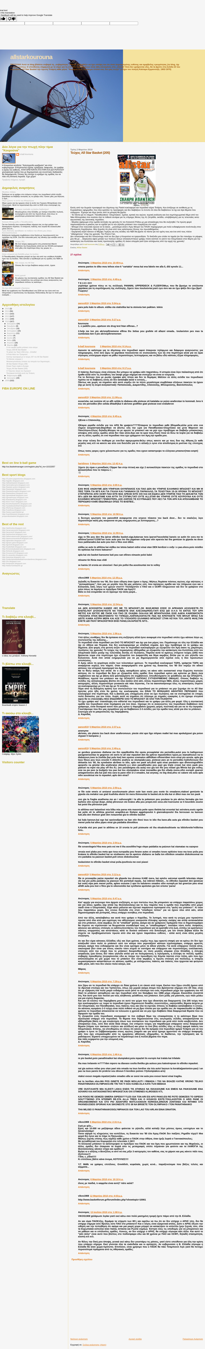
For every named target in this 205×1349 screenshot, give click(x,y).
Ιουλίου (10, 335)
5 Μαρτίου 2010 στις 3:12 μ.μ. (105, 874)
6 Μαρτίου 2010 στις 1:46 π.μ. (106, 1054)
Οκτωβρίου (11, 328)
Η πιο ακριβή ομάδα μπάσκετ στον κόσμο (21, 347)
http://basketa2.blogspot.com (14, 489)
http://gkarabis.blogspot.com (14, 540)
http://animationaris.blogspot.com (16, 485)
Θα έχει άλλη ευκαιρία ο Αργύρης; (16, 288)
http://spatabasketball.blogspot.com (17, 506)
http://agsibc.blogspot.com (13, 481)
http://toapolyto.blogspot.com (14, 563)
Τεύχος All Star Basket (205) (17, 368)
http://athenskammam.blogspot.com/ (17, 536)
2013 (7, 314)
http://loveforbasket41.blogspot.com (17, 504)
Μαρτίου (10, 345)
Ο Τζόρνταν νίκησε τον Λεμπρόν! (18, 371)
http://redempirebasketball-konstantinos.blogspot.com (24, 559)
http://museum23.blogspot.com (15, 553)
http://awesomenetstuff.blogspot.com (17, 538)
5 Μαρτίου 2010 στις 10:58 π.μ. (106, 514)
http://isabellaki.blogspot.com (14, 547)
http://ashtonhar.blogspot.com (14, 534)
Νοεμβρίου (11, 326)
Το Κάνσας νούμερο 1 (14, 359)
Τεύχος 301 (20, 241)
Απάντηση (83, 270)
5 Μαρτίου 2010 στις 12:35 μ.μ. (106, 577)
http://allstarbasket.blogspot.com (15, 483)
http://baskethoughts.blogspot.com (16, 491)
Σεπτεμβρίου (12, 331)
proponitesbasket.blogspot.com (15, 516)
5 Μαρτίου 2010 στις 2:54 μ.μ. (106, 842)
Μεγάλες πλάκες (9, 192)
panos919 (83, 303)
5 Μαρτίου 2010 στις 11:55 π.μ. (106, 533)
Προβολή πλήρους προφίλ (13, 180)
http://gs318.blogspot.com (13, 545)
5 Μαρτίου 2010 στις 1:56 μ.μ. (106, 633)
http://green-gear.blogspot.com (15, 543)
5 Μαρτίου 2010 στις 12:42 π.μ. (106, 463)
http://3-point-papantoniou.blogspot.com (18, 479)
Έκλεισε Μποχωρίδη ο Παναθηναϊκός (17, 222)
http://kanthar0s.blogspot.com (14, 499)
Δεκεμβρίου (12, 324)
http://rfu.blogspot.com (11, 561)
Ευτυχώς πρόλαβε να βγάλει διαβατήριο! (32, 209)
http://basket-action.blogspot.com (16, 487)
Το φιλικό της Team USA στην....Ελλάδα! (21, 352)
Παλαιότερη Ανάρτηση (193, 1339)
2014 (7, 311)
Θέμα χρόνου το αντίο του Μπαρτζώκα (18, 200)
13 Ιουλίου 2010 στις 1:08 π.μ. (106, 1212)
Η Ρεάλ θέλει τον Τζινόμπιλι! (16, 354)
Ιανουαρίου (11, 378)
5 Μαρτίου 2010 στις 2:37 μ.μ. (105, 727)
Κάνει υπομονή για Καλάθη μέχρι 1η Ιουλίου (20, 254)
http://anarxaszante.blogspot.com (16, 530)
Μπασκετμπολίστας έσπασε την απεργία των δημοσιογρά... (28, 361)
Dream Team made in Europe (17, 366)
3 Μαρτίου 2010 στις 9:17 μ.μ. (115, 368)
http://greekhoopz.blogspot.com (15, 497)
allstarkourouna (31, 57)
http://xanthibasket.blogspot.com (15, 514)
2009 (7, 380)
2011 (7, 319)
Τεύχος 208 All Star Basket (16, 350)
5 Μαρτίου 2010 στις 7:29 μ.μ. (106, 981)
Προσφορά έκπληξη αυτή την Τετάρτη (20, 373)
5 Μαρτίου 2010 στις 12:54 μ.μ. (106, 604)
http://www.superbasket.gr (13, 512)
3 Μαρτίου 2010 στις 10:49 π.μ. (106, 262)
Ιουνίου (10, 338)
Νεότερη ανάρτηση (79, 1339)
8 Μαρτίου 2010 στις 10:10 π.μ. (106, 1179)
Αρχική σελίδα (135, 1339)
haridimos (83, 463)
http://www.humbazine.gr (12, 565)
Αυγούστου (11, 333)
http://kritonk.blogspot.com (13, 551)
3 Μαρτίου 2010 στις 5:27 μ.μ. (105, 319)
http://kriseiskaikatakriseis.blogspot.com (18, 549)
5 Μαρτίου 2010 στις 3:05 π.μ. (106, 485)
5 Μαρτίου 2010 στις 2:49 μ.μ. (105, 748)
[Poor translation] (12, 19)
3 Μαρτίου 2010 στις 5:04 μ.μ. (105, 303)
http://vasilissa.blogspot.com (14, 510)
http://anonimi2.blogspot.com (14, 532)
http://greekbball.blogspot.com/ (15, 495)
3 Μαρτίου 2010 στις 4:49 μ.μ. (106, 279)
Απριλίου (11, 343)
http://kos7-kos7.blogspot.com (14, 502)
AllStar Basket (82, 247)
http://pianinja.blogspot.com (13, 557)
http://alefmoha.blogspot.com (14, 528)
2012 (7, 316)
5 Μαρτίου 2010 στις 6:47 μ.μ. (106, 898)
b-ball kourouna (86, 346)
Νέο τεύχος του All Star (24, 263)
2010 (7, 321)
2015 (7, 308)
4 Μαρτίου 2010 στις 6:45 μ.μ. (106, 416)
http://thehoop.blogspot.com (13, 508)
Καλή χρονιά (20, 275)
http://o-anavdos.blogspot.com (14, 555)
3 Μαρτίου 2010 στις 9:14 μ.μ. (115, 346)
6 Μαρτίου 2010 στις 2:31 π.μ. (106, 1122)
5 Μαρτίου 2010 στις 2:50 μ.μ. (106, 787)
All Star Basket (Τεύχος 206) (17, 364)
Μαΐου (9, 340)
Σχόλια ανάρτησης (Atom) (94, 1345)
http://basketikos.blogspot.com (14, 493)
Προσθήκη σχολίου (82, 1259)
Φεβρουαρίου (12, 376)
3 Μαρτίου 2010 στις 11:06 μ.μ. (106, 397)
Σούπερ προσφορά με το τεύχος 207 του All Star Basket (27, 357)
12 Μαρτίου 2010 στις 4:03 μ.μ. (106, 1196)
